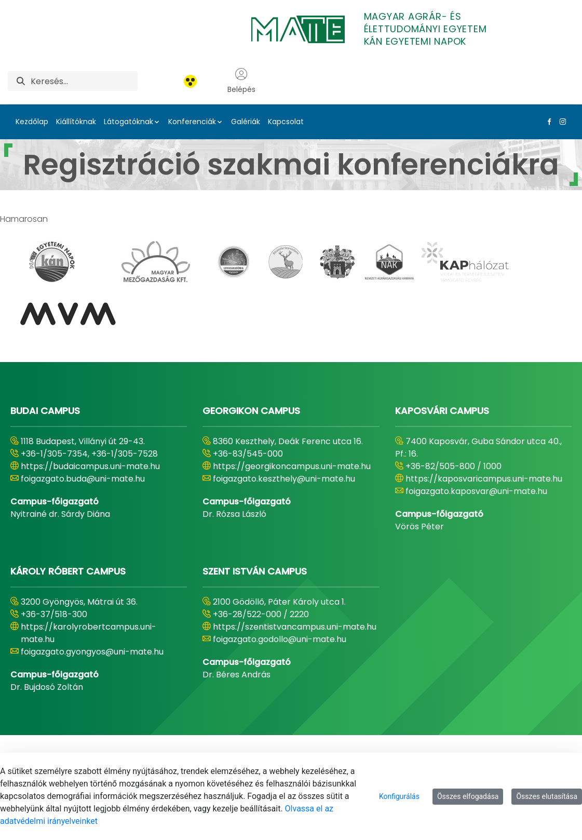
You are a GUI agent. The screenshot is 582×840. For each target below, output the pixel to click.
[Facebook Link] (547, 121)
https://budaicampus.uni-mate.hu (90, 466)
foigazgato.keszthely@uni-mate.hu (284, 479)
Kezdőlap (32, 121)
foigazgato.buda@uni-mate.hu (83, 479)
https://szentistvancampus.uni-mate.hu (294, 627)
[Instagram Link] (560, 121)
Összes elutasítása (546, 796)
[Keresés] (84, 81)
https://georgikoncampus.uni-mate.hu (292, 466)
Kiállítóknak (76, 121)
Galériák (245, 121)
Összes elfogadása (468, 796)
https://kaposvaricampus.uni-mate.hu (483, 479)
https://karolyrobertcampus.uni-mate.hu (88, 633)
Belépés (241, 81)
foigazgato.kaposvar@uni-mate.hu (476, 491)
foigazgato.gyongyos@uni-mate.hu (92, 652)
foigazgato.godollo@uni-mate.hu (279, 639)
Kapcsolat (286, 121)
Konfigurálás (399, 796)
